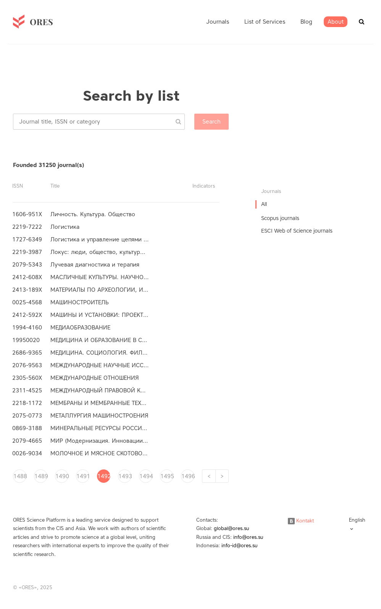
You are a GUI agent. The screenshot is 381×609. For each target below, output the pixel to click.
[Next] (222, 476)
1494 (145, 476)
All (264, 204)
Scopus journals (280, 218)
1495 (166, 476)
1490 (61, 476)
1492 (103, 476)
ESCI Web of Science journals (297, 231)
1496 (187, 476)
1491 (82, 476)
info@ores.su (248, 537)
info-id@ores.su (239, 545)
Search (211, 121)
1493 (124, 476)
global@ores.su (231, 528)
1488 (19, 476)
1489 (40, 476)
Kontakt (301, 521)
